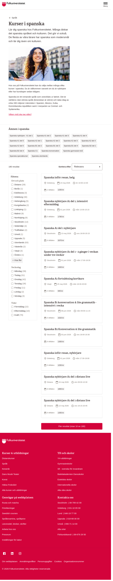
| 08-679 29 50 (79, 534)
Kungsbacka (21, 205)
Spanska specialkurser (19, 156)
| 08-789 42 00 (74, 502)
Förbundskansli (65, 534)
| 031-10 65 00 (73, 508)
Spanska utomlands (40, 156)
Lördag (19, 292)
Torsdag (20, 283)
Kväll (18, 315)
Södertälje (20, 226)
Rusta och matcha (10, 503)
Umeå (18, 234)
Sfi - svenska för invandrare (70, 469)
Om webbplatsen (10, 561)
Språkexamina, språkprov (13, 519)
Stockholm (21, 222)
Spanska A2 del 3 (71, 141)
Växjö (18, 251)
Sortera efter (65, 166)
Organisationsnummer (74, 561)
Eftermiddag (22, 311)
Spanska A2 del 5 (17, 146)
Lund (60, 513)
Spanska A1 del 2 (44, 136)
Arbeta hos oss (9, 529)
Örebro (19, 255)
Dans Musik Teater (10, 474)
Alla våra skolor (65, 490)
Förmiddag (21, 306)
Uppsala (19, 238)
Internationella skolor (67, 485)
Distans (20, 184)
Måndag (20, 271)
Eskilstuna (20, 193)
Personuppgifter (45, 561)
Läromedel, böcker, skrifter (14, 524)
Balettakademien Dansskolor (71, 474)
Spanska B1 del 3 (53, 146)
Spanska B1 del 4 (71, 146)
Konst (4, 479)
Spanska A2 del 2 (53, 141)
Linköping (20, 209)
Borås (18, 188)
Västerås (20, 246)
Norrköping (21, 217)
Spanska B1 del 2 (35, 146)
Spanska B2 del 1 (89, 146)
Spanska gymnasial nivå (73, 151)
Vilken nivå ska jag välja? (20, 114)
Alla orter (62, 529)
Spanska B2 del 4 (17, 151)
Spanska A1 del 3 (62, 136)
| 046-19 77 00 (69, 513)
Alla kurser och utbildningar (14, 490)
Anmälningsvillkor (28, 561)
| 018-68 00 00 (72, 518)
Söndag (19, 296)
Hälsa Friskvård (9, 485)
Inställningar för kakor (12, 540)
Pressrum (6, 534)
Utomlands (21, 242)
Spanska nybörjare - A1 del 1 (21, 136)
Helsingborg (21, 201)
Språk (4, 463)
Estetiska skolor (65, 479)
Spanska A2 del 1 (35, 141)
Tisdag (19, 275)
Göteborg (20, 197)
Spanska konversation (50, 151)
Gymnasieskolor (65, 463)
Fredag (19, 287)
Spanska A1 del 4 (80, 136)
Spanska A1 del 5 (17, 141)
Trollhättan (20, 230)
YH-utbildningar (65, 458)
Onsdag (20, 279)
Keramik (6, 469)
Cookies (58, 561)
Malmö (19, 213)
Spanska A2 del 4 (89, 141)
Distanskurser (8, 458)
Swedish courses (10, 513)
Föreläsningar (8, 508)
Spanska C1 (33, 151)
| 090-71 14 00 (70, 523)
